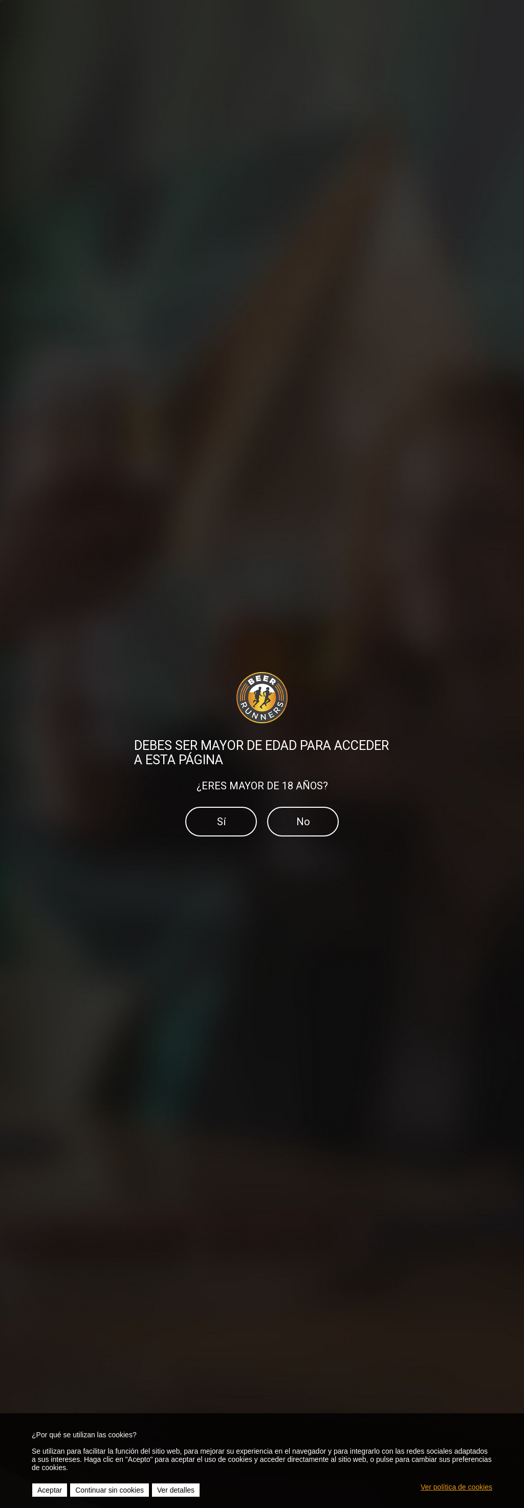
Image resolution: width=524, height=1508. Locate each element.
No (303, 821)
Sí (221, 821)
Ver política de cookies (456, 1487)
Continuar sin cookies (109, 1490)
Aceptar (49, 1490)
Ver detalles (175, 1490)
